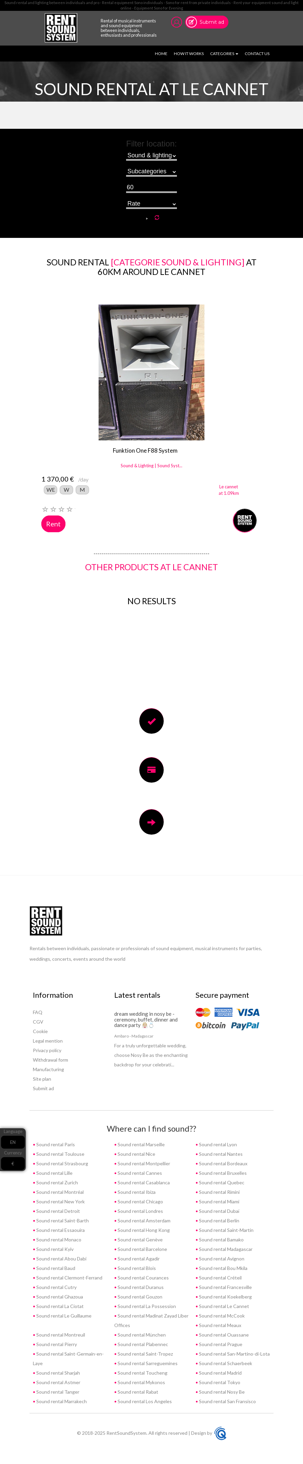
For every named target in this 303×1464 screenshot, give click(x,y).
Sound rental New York (60, 1201)
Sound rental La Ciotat (59, 1306)
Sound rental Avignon (221, 1258)
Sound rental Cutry (56, 1287)
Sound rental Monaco (58, 1239)
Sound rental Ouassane (223, 1335)
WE (50, 489)
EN (13, 1142)
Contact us (257, 53)
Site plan (42, 1079)
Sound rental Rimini (219, 1192)
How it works (189, 53)
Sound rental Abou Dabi (60, 1258)
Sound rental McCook (221, 1316)
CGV (38, 1022)
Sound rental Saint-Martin (226, 1230)
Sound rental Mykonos (141, 1382)
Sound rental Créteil (220, 1277)
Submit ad (212, 22)
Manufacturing (48, 1069)
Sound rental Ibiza (136, 1192)
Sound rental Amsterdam (143, 1220)
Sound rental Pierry (56, 1344)
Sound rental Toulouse (59, 1154)
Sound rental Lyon (217, 1144)
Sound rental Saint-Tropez (145, 1354)
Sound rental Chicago (140, 1201)
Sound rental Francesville (225, 1287)
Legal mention (48, 1041)
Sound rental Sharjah (57, 1373)
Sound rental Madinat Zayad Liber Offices (151, 1320)
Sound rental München (141, 1335)
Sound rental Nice (136, 1154)
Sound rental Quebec (221, 1182)
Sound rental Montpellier (143, 1163)
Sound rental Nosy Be (221, 1392)
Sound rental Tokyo (219, 1382)
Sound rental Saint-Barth (62, 1220)
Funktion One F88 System (145, 450)
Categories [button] (224, 53)
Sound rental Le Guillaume (63, 1316)
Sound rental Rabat (137, 1392)
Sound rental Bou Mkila (222, 1268)
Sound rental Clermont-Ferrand (68, 1277)
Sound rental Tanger (57, 1392)
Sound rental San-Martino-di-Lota (234, 1354)
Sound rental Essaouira (60, 1230)
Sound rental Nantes (220, 1154)
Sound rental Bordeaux (222, 1163)
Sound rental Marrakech (61, 1401)
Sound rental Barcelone (142, 1249)
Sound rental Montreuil (60, 1335)
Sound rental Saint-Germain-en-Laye (68, 1358)
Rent (53, 524)
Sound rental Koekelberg (225, 1297)
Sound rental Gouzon (139, 1297)
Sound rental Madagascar (225, 1249)
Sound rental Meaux (219, 1325)
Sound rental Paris (55, 1144)
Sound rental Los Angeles (144, 1401)
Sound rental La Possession (146, 1306)
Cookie (40, 1031)
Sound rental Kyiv (54, 1249)
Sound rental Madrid (220, 1373)
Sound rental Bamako (221, 1239)
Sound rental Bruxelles (222, 1173)
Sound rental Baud (55, 1268)
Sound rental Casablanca (143, 1182)
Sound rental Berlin (218, 1220)
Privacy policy (47, 1050)
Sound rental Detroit (57, 1211)
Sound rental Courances (143, 1277)
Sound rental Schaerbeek (225, 1363)
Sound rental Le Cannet (223, 1306)
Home (162, 53)
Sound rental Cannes (139, 1173)
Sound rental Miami (218, 1201)
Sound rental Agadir (138, 1258)
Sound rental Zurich (56, 1182)
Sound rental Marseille (141, 1144)
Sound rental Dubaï (218, 1211)
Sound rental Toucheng (142, 1373)
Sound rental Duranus (140, 1287)
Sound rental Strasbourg (61, 1163)
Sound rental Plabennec (142, 1344)
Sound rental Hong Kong (143, 1230)
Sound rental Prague (220, 1344)
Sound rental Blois (136, 1268)
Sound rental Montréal (59, 1192)
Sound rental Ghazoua (59, 1297)
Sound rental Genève (140, 1239)
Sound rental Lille (54, 1173)
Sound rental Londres (140, 1211)
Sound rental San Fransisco (227, 1401)
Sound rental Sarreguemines (147, 1363)
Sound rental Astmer (57, 1382)
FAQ (37, 1012)
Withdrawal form (50, 1060)
